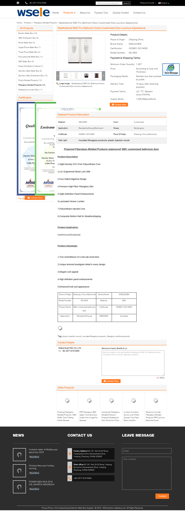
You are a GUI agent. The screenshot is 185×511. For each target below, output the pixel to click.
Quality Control (121, 12)
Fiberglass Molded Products (45, 23)
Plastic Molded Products (28, 80)
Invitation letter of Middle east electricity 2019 (43, 450)
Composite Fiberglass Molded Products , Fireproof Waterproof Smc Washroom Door (111, 416)
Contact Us (139, 12)
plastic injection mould (71, 336)
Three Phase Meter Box (28, 52)
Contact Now (120, 104)
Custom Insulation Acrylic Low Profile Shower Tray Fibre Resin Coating (131, 416)
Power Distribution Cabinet (29, 66)
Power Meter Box (25, 42)
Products (68, 12)
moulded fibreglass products (94, 336)
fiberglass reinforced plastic (118, 336)
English (165, 3)
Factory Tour (101, 12)
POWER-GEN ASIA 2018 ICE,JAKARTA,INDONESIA (41, 483)
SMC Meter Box (24, 61)
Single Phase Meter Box (28, 47)
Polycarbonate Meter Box (28, 57)
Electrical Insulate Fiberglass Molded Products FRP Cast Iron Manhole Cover (155, 416)
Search (126, 3)
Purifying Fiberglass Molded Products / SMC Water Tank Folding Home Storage (67, 416)
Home (55, 12)
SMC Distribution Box (27, 38)
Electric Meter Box (25, 33)
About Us (85, 12)
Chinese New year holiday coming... (41, 467)
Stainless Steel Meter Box (28, 71)
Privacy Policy (47, 508)
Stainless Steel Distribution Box (31, 75)
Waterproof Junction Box (28, 90)
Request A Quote (147, 3)
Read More (34, 457)
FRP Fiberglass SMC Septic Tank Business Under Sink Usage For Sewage (88, 416)
